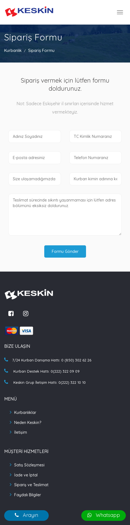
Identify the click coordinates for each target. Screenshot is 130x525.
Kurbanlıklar (25, 412)
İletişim (20, 432)
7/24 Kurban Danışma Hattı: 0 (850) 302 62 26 (47, 360)
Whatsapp (103, 515)
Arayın (26, 515)
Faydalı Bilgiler (27, 494)
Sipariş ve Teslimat (31, 484)
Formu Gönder (65, 251)
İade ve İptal (26, 475)
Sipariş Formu (41, 50)
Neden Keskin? (27, 422)
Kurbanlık (13, 50)
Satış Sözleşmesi (29, 465)
